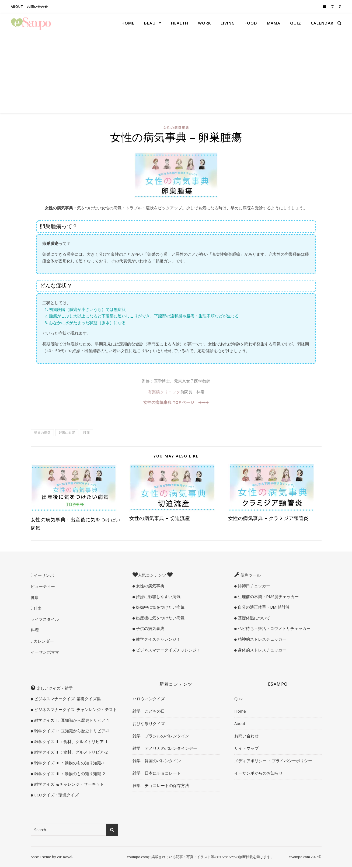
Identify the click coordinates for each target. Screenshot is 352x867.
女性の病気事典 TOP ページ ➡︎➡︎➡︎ (176, 402)
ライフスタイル (45, 619)
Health (179, 23)
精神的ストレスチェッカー (261, 639)
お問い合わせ (37, 6)
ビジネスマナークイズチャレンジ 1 (167, 650)
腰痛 (86, 432)
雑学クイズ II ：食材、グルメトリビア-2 (70, 752)
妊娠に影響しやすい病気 (157, 596)
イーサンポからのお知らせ (258, 773)
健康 (35, 597)
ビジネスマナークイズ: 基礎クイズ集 (67, 698)
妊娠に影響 (67, 432)
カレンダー (43, 641)
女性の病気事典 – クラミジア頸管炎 (268, 518)
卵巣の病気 (42, 432)
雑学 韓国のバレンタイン (157, 760)
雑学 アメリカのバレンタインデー (165, 748)
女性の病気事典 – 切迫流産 (159, 518)
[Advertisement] (176, 72)
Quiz (295, 23)
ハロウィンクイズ (149, 698)
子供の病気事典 (149, 628)
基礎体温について (253, 617)
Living (228, 23)
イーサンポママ (45, 652)
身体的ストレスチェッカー (261, 650)
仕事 (37, 608)
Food (251, 23)
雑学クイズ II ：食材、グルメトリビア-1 (70, 741)
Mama (273, 23)
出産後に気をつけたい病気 (159, 617)
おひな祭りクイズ (149, 723)
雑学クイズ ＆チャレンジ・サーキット (68, 784)
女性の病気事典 (176, 127)
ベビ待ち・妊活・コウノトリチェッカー (274, 628)
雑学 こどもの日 (149, 711)
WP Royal (64, 856)
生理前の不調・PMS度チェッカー (268, 596)
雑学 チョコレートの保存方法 (161, 785)
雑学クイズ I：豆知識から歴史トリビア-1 (71, 720)
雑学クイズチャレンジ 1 (157, 639)
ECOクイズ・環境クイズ (56, 794)
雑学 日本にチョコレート (157, 773)
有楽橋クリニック (164, 391)
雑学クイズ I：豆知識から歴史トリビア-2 (71, 730)
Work (204, 23)
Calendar (322, 23)
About (17, 6)
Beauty (152, 23)
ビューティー (43, 586)
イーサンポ (43, 575)
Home (127, 23)
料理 (35, 630)
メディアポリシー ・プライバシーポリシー (273, 760)
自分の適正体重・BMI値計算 (263, 607)
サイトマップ (246, 748)
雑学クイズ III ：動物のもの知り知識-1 (69, 762)
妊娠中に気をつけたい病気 (159, 607)
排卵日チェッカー (253, 585)
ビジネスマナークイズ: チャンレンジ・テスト (75, 709)
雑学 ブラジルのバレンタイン (161, 735)
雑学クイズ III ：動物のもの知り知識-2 (69, 773)
